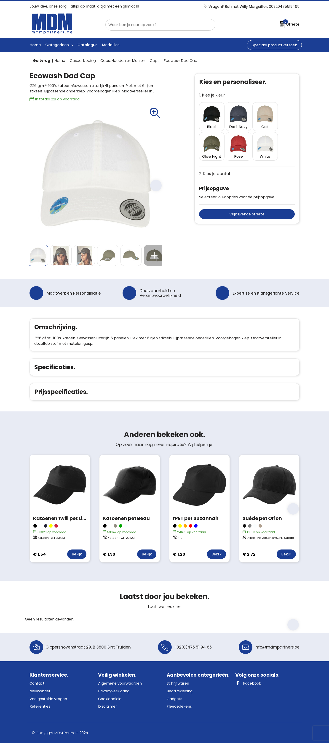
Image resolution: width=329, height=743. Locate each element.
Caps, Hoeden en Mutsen (122, 60)
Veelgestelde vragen (48, 698)
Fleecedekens (179, 706)
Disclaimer (107, 706)
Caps (154, 60)
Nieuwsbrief (39, 691)
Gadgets (174, 698)
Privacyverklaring (113, 691)
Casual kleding (83, 60)
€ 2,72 (249, 554)
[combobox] (155, 24)
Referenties (39, 706)
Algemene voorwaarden (120, 683)
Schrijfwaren (178, 683)
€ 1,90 (109, 554)
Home (60, 60)
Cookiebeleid (109, 698)
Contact (37, 683)
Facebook (248, 683)
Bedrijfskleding (180, 691)
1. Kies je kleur (212, 95)
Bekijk (77, 554)
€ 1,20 (179, 554)
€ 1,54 (39, 554)
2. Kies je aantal (214, 168)
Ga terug (41, 60)
